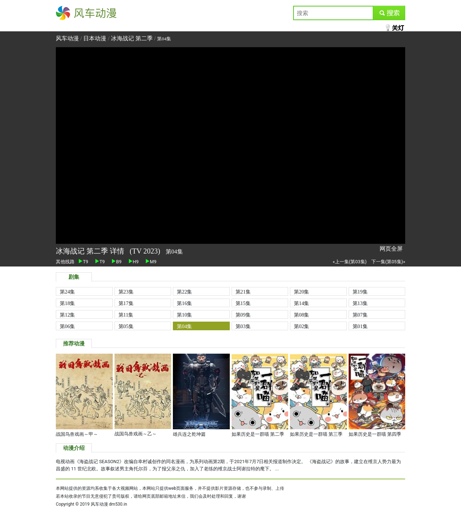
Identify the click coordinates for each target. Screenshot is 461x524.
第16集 (184, 303)
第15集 (243, 303)
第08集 (301, 315)
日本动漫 (95, 38)
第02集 (301, 326)
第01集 (360, 326)
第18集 (67, 303)
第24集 (67, 292)
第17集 (126, 303)
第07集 (360, 315)
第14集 (301, 303)
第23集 (126, 292)
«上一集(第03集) (350, 261)
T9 (83, 261)
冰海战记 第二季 (132, 38)
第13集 (360, 303)
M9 (151, 261)
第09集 (243, 315)
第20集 (301, 292)
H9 (134, 261)
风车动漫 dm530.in (109, 504)
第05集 (126, 326)
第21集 (243, 292)
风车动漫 (67, 12)
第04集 (184, 326)
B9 (116, 261)
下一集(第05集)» (388, 261)
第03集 (243, 326)
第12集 (67, 315)
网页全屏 (391, 248)
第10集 (184, 315)
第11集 (126, 315)
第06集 (67, 326)
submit (389, 12)
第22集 (184, 292)
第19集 (360, 292)
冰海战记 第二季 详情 (91, 251)
